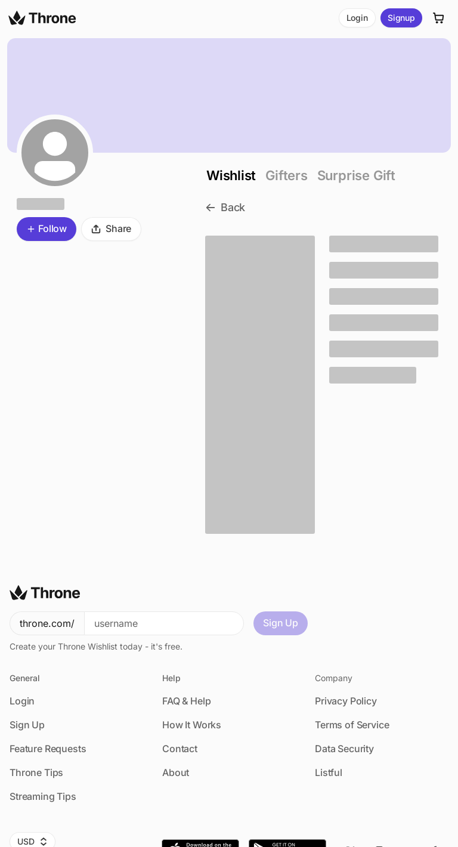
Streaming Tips (43, 796)
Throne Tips (36, 772)
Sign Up (280, 623)
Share (111, 228)
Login (357, 18)
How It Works (191, 725)
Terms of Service (352, 725)
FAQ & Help (186, 701)
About (175, 772)
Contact (179, 749)
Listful (328, 772)
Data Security (344, 749)
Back (225, 207)
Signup (401, 18)
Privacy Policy (346, 701)
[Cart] (439, 17)
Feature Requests (48, 749)
